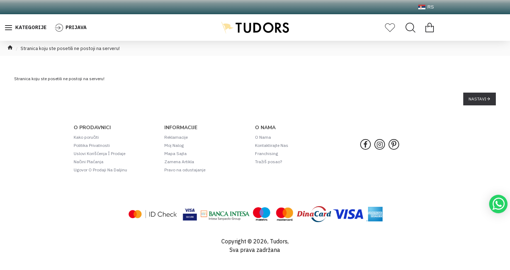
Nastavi (477, 98)
